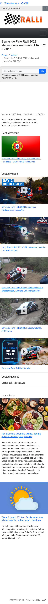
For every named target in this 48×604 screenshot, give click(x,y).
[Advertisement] (24, 571)
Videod (14, 55)
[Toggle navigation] (42, 33)
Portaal (5, 55)
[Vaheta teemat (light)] (9, 3)
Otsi (45, 8)
